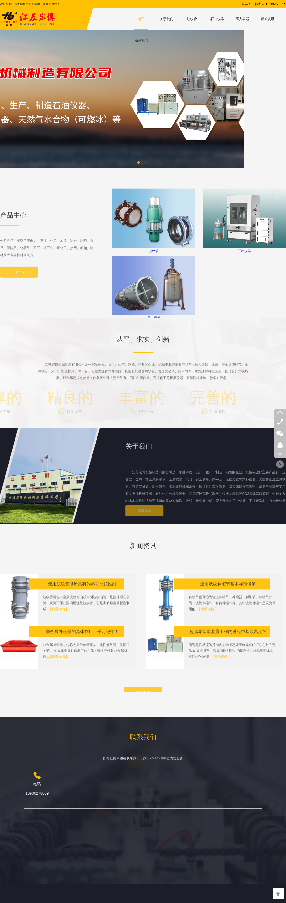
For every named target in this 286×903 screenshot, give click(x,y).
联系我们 (141, 40)
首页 (141, 19)
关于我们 (166, 19)
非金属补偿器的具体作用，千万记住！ (82, 672)
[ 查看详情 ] (58, 650)
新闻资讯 (267, 19)
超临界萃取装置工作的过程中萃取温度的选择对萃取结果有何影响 (228, 674)
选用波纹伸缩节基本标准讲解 (228, 625)
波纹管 (192, 19)
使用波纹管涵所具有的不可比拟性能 (82, 625)
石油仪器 (217, 19)
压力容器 (242, 19)
